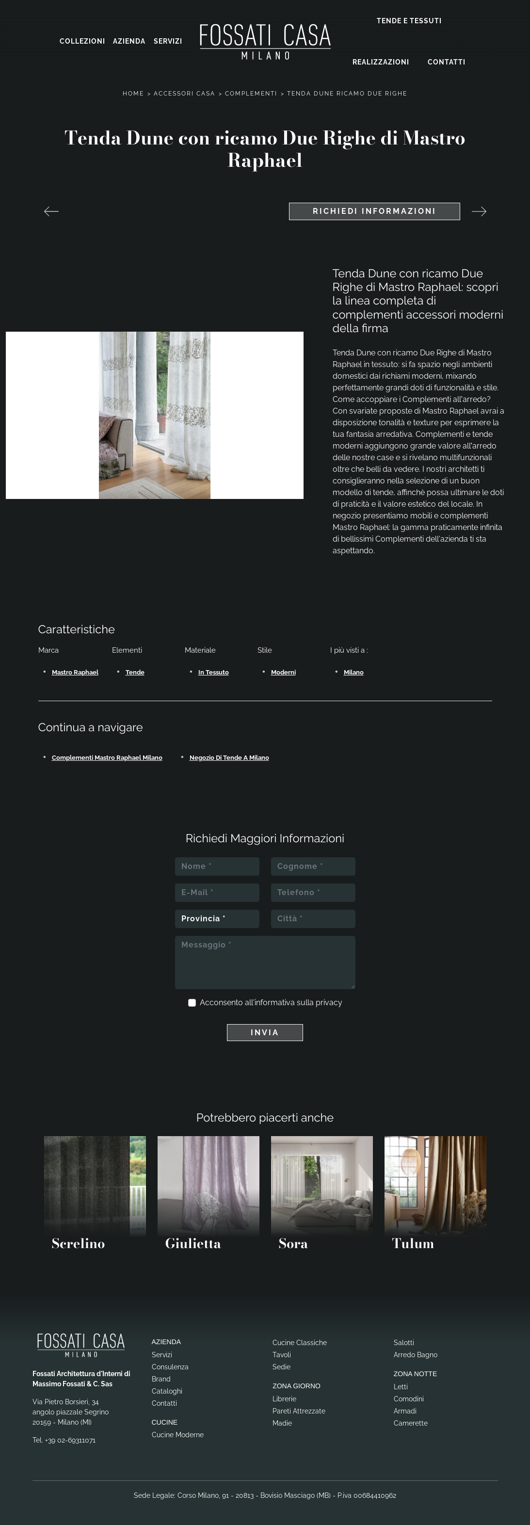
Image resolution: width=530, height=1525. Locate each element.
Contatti (447, 61)
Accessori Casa (184, 92)
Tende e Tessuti (409, 20)
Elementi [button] (127, 649)
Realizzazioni (381, 61)
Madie (282, 1422)
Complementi (251, 92)
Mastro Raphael (75, 671)
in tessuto (213, 671)
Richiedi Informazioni (374, 210)
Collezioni (82, 41)
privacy (329, 1001)
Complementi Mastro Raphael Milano (107, 756)
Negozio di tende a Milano (229, 756)
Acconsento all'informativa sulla (271, 1001)
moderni (283, 671)
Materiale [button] (200, 649)
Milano (354, 671)
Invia (265, 1031)
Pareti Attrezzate (299, 1410)
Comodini (409, 1398)
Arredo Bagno (415, 1354)
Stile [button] (264, 649)
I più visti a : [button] (349, 649)
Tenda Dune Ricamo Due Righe (347, 92)
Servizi (168, 41)
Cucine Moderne (178, 1434)
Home (133, 92)
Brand (161, 1378)
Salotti (404, 1342)
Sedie (281, 1366)
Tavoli (282, 1354)
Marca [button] (48, 649)
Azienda (129, 41)
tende (135, 671)
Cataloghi (167, 1390)
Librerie (284, 1398)
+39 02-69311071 (70, 1439)
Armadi (405, 1410)
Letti (401, 1386)
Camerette (411, 1422)
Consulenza (170, 1366)
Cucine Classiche (300, 1342)
